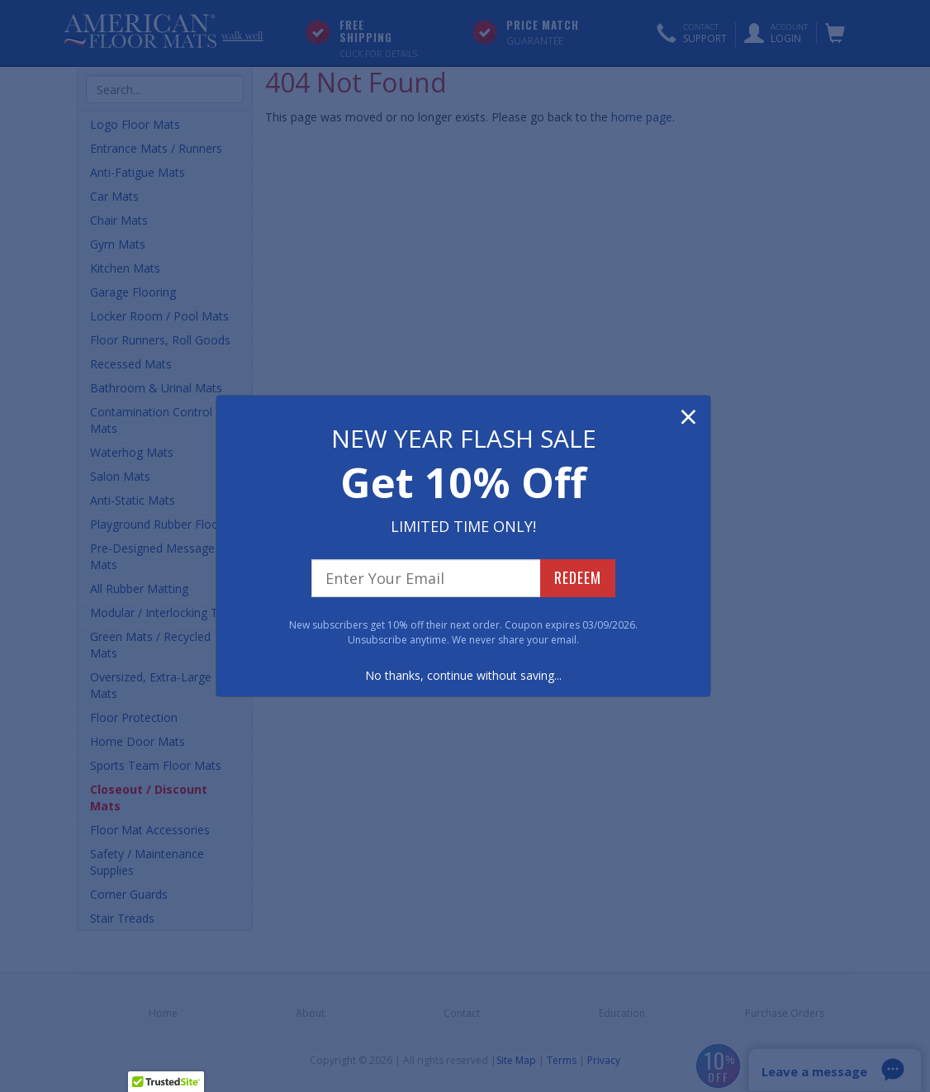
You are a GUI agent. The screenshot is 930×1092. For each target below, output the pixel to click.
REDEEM (577, 577)
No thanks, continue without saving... (463, 675)
